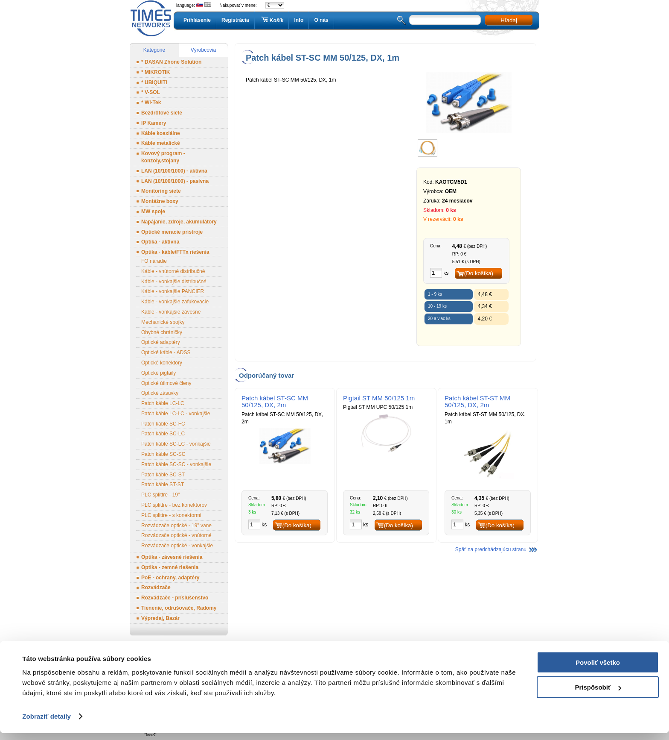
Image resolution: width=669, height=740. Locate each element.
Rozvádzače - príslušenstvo (174, 598)
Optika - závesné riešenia (171, 557)
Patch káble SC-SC (163, 454)
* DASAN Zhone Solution (171, 62)
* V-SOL (150, 92)
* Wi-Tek (151, 103)
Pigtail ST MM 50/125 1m (379, 398)
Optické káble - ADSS (165, 352)
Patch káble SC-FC (163, 424)
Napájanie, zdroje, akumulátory (179, 222)
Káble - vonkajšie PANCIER (172, 291)
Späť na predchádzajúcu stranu (490, 549)
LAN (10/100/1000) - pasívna (175, 181)
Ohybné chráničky (161, 332)
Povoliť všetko (598, 669)
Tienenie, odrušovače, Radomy (179, 608)
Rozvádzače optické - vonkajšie (177, 546)
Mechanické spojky (162, 322)
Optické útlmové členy (166, 383)
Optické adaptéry (160, 342)
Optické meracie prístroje (172, 232)
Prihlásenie (197, 20)
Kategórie (154, 50)
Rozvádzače (156, 587)
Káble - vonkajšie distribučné (174, 282)
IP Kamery (153, 123)
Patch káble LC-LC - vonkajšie (175, 414)
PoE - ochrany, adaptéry (170, 578)
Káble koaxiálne (160, 133)
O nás (321, 20)
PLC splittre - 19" (160, 495)
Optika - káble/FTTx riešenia (175, 252)
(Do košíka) (478, 273)
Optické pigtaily (158, 373)
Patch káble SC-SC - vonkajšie (176, 464)
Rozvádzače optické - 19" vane (176, 526)
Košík (272, 20)
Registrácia (235, 20)
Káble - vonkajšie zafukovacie (175, 302)
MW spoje (153, 211)
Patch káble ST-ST (162, 484)
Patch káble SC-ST (163, 475)
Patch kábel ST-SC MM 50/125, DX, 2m (274, 401)
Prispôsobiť (598, 694)
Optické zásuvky (159, 393)
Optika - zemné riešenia (169, 567)
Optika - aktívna (160, 242)
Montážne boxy (159, 201)
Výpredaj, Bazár (160, 618)
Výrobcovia (203, 50)
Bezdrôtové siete (161, 113)
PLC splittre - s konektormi (171, 515)
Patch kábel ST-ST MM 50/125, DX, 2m (477, 401)
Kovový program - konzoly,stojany (163, 157)
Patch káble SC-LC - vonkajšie (176, 444)
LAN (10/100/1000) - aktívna (174, 171)
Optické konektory (161, 363)
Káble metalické (160, 143)
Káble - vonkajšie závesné (171, 312)
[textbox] (445, 20)
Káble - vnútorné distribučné (173, 271)
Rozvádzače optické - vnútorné (176, 535)
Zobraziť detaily (46, 723)
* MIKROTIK (155, 72)
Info (298, 20)
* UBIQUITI (154, 82)
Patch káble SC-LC (163, 434)
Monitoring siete (161, 191)
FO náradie (154, 261)
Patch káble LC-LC (162, 403)
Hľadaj (508, 20)
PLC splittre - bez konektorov (174, 505)
